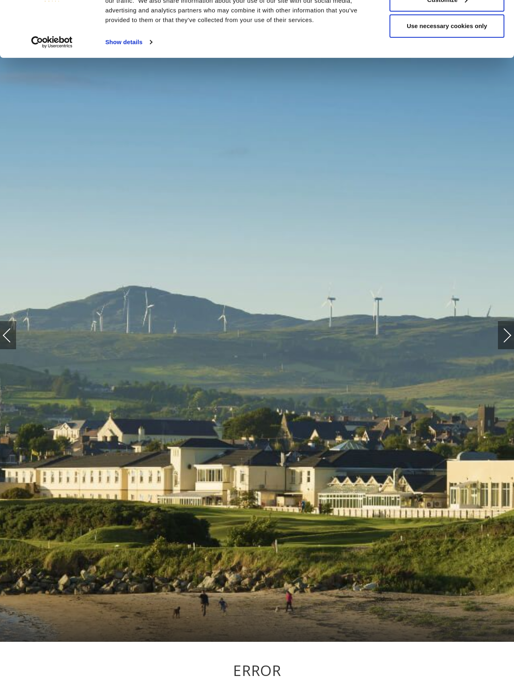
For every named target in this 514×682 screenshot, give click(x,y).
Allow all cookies (447, 21)
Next (499, 331)
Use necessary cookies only (447, 73)
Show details (124, 89)
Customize (447, 47)
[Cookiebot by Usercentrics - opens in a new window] (52, 90)
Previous (15, 335)
